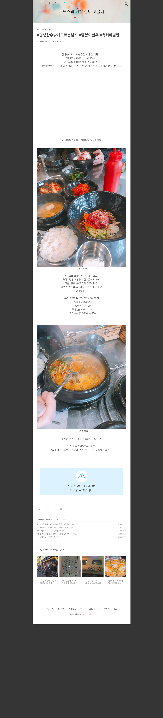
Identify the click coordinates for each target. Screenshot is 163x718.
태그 (115, 702)
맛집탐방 (49, 613)
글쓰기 (92, 702)
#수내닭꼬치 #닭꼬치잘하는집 (48, 630)
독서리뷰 (50, 702)
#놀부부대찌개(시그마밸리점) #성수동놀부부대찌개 (56, 627)
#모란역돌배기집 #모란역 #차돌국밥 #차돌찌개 (54, 618)
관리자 (83, 702)
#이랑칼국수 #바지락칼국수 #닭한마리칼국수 (53, 621)
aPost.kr (83, 708)
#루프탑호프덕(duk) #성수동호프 (49, 624)
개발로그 (72, 702)
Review (40, 613)
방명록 (106, 702)
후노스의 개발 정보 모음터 (81, 11)
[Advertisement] (81, 482)
